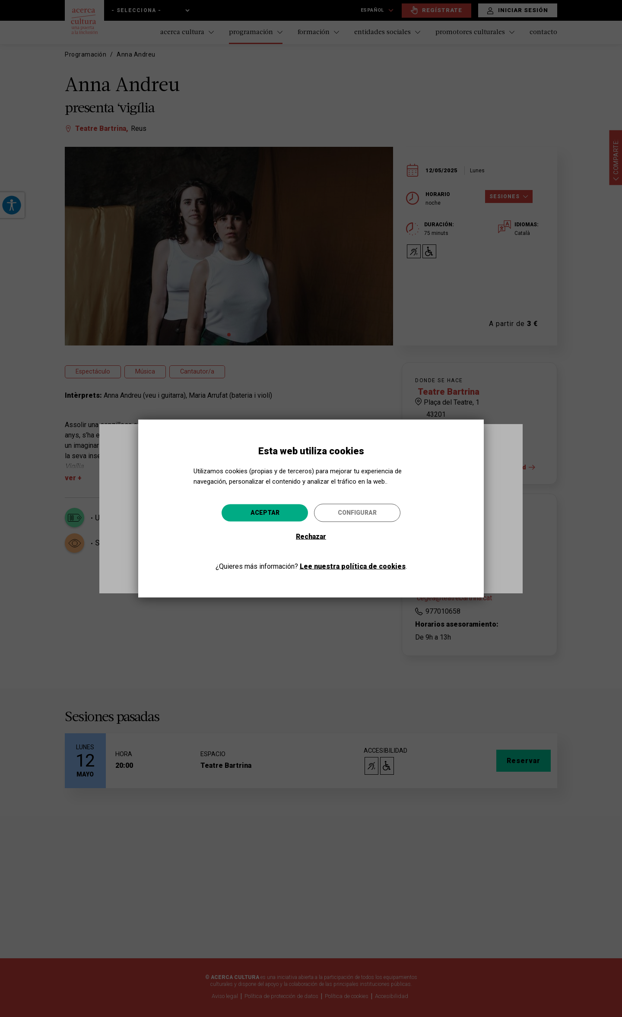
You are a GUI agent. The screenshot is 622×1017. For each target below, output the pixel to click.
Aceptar (265, 512)
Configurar (357, 512)
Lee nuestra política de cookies (353, 566)
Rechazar (311, 536)
